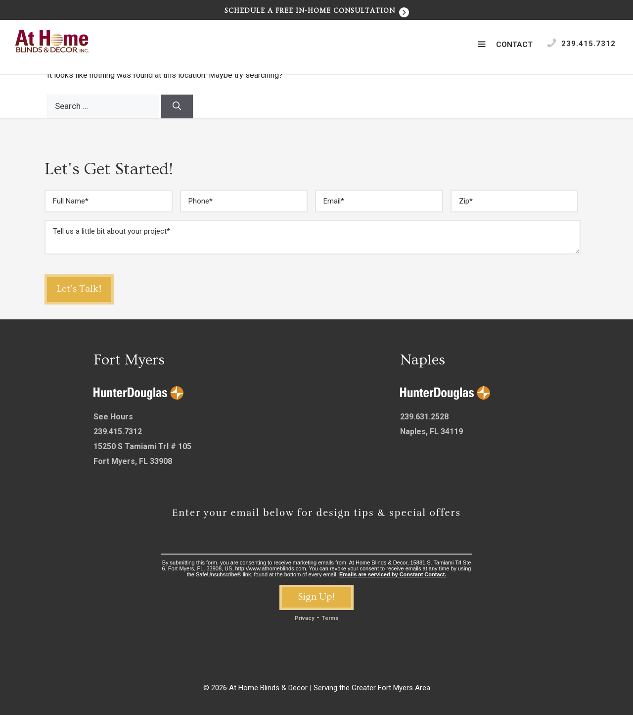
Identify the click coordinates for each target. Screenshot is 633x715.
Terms (330, 618)
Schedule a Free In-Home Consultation (317, 11)
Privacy (305, 618)
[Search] (177, 106)
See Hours (113, 416)
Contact (514, 44)
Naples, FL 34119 (431, 431)
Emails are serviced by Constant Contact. (392, 574)
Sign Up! (316, 596)
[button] (481, 44)
